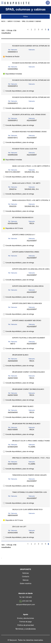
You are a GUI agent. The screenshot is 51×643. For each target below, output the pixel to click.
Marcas (25, 580)
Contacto (25, 577)
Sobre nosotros (25, 584)
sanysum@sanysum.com (25, 605)
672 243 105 (27, 601)
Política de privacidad (25, 625)
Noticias (25, 573)
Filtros (25, 17)
